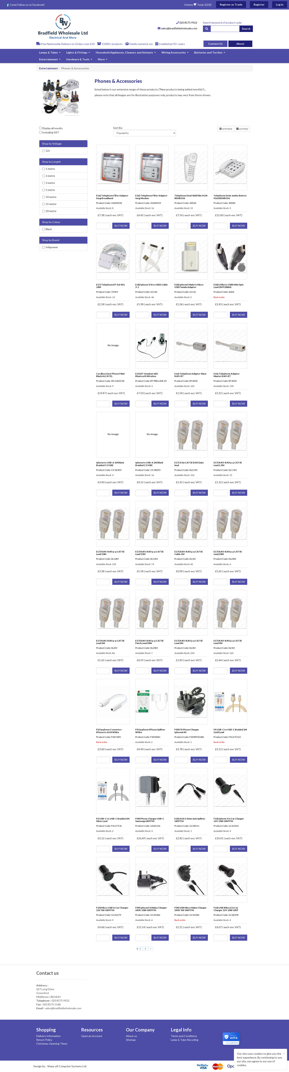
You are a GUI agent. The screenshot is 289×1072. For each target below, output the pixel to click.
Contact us (47, 973)
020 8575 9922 (186, 22)
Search (246, 28)
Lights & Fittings (78, 53)
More (103, 60)
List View (242, 128)
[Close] (284, 1053)
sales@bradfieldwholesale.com (177, 28)
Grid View (225, 128)
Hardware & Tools (79, 60)
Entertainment (50, 60)
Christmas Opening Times (51, 1043)
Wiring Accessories (175, 53)
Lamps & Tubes (50, 53)
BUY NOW (121, 225)
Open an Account (91, 1036)
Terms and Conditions (184, 1036)
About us (131, 1036)
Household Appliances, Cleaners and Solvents (126, 53)
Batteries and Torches (210, 53)
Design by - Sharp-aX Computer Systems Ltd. (60, 1066)
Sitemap (131, 1039)
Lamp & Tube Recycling (184, 1039)
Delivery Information (48, 1036)
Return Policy (44, 1039)
